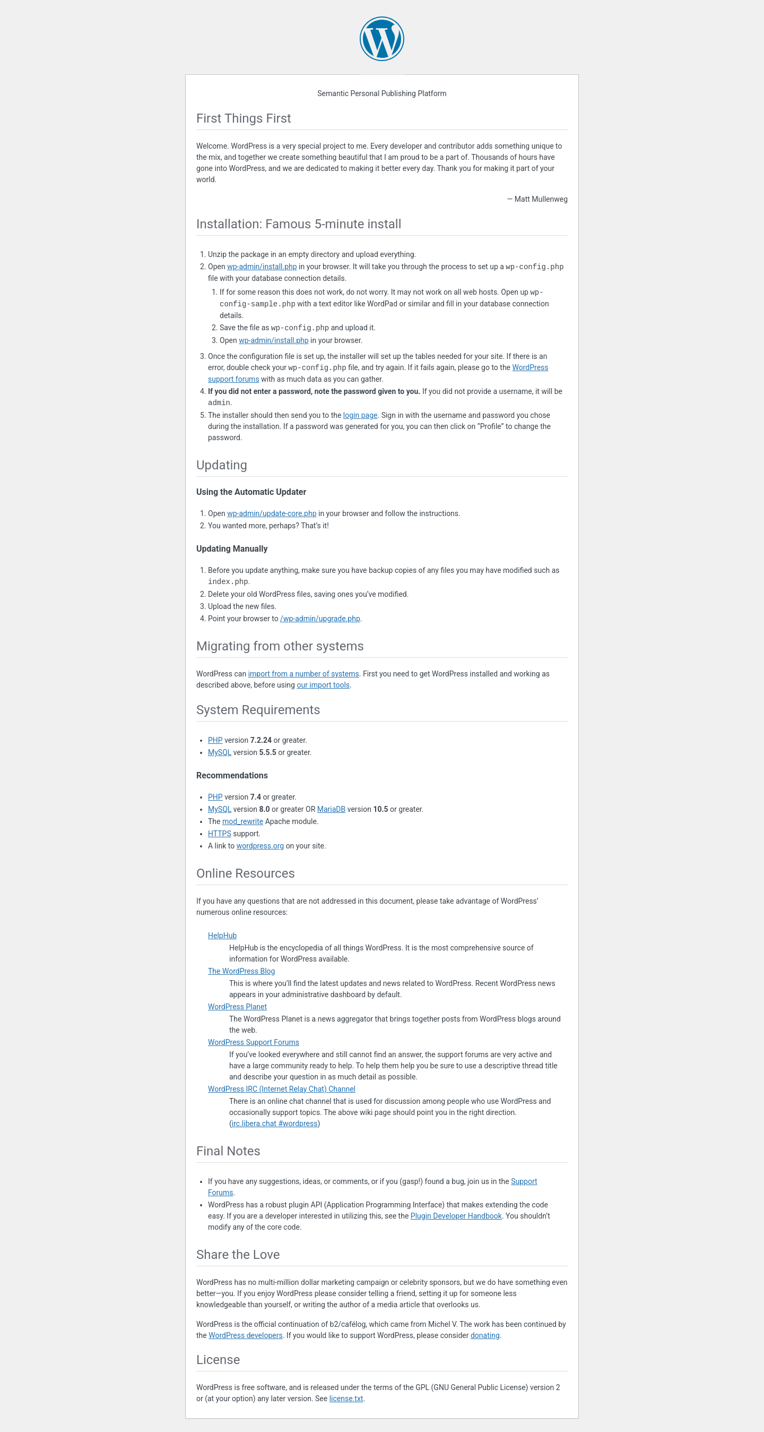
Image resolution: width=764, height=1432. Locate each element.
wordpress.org (260, 846)
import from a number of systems (303, 674)
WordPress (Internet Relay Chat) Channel (281, 1089)
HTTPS (219, 833)
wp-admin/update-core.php (271, 513)
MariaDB (331, 809)
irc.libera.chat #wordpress (275, 1123)
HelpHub (222, 935)
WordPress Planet (237, 1006)
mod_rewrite (242, 821)
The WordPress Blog (241, 971)
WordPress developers (246, 1335)
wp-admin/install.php (262, 267)
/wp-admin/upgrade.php (320, 618)
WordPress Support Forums (253, 1042)
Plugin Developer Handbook (456, 1216)
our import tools (323, 685)
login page (360, 415)
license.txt (346, 1398)
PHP (215, 740)
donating (485, 1335)
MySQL (219, 752)
